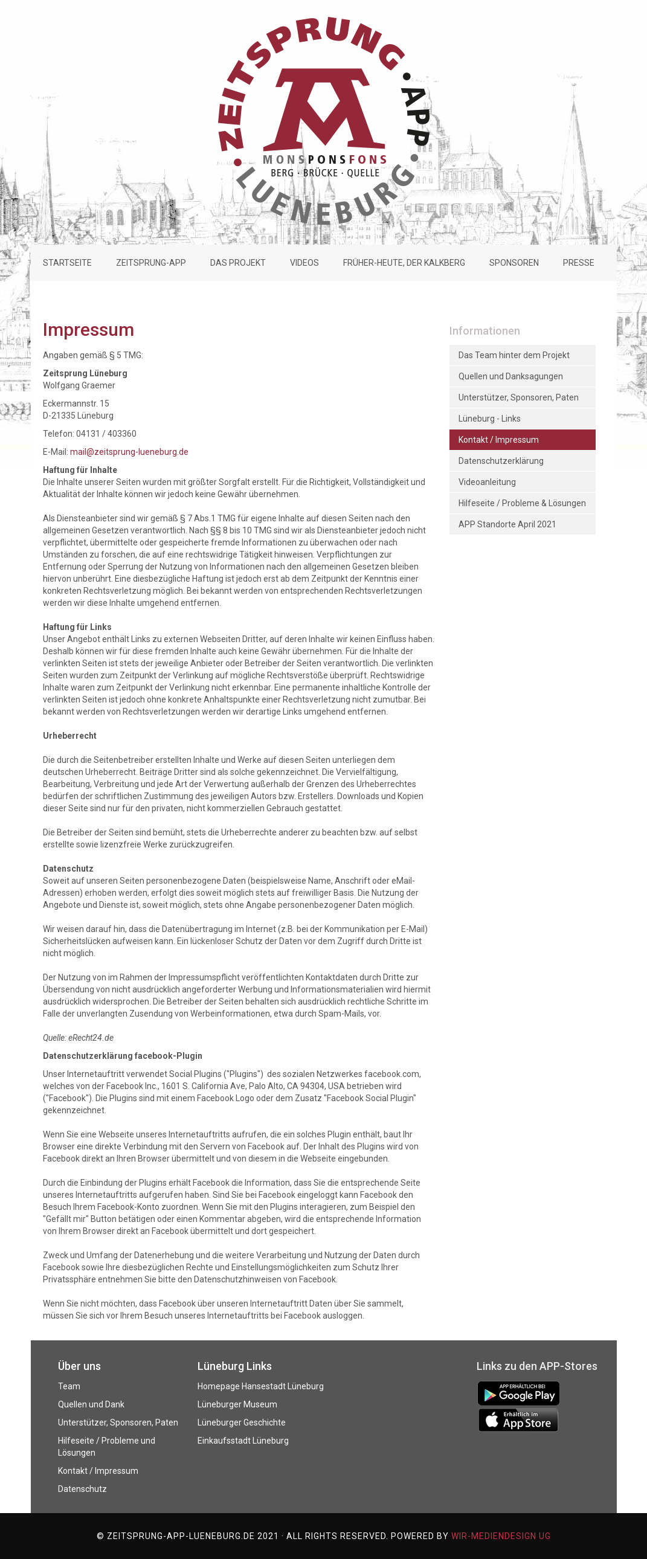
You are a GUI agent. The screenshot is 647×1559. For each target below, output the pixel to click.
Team (69, 1386)
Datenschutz (82, 1489)
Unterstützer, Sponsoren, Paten (118, 1422)
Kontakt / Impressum (98, 1471)
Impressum (88, 329)
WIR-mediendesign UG (501, 1536)
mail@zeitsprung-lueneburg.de (129, 452)
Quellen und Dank (91, 1404)
